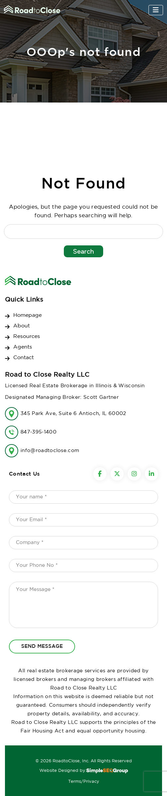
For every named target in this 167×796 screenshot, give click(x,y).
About (21, 325)
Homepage (27, 315)
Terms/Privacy (83, 781)
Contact (23, 357)
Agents (22, 347)
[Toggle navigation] (155, 10)
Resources (26, 336)
